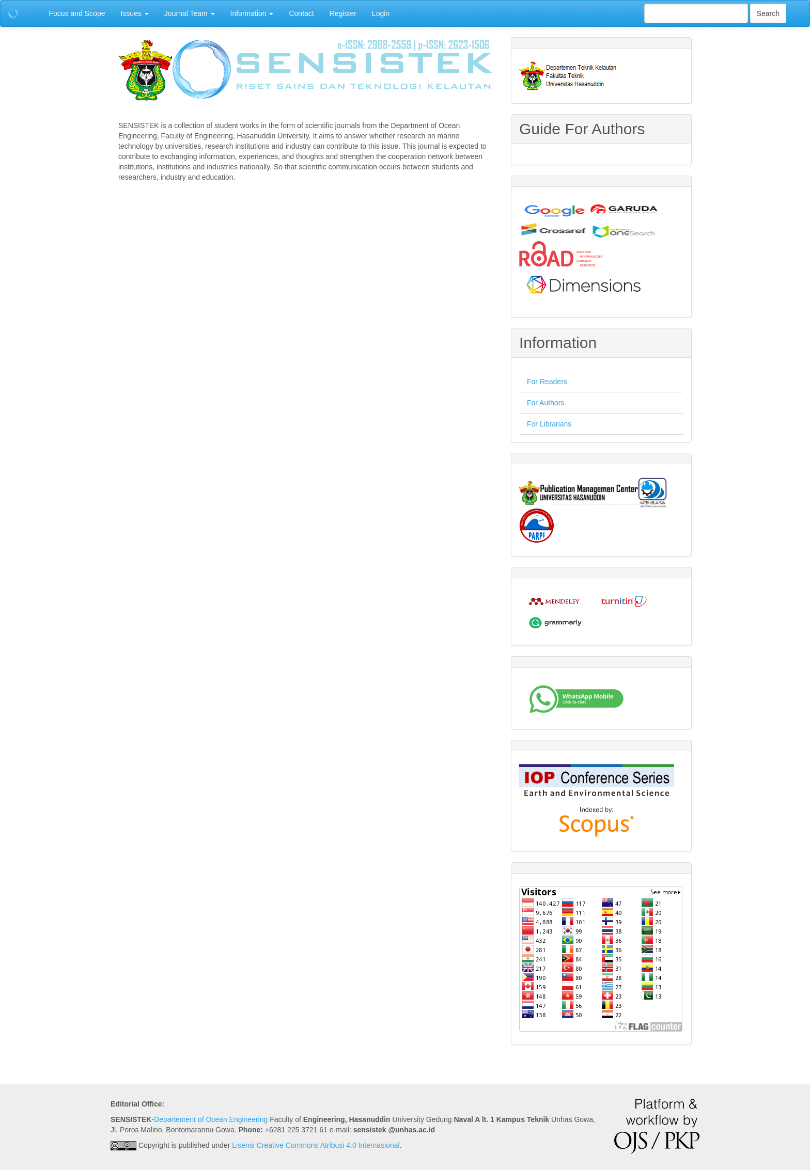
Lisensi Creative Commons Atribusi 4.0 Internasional (316, 1145)
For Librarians (549, 424)
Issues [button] (134, 13)
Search (768, 13)
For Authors (545, 403)
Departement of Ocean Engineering (211, 1119)
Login (381, 13)
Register (343, 13)
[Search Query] (696, 13)
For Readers (547, 381)
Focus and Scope (77, 13)
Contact (301, 13)
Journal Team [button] (189, 13)
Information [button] (252, 13)
